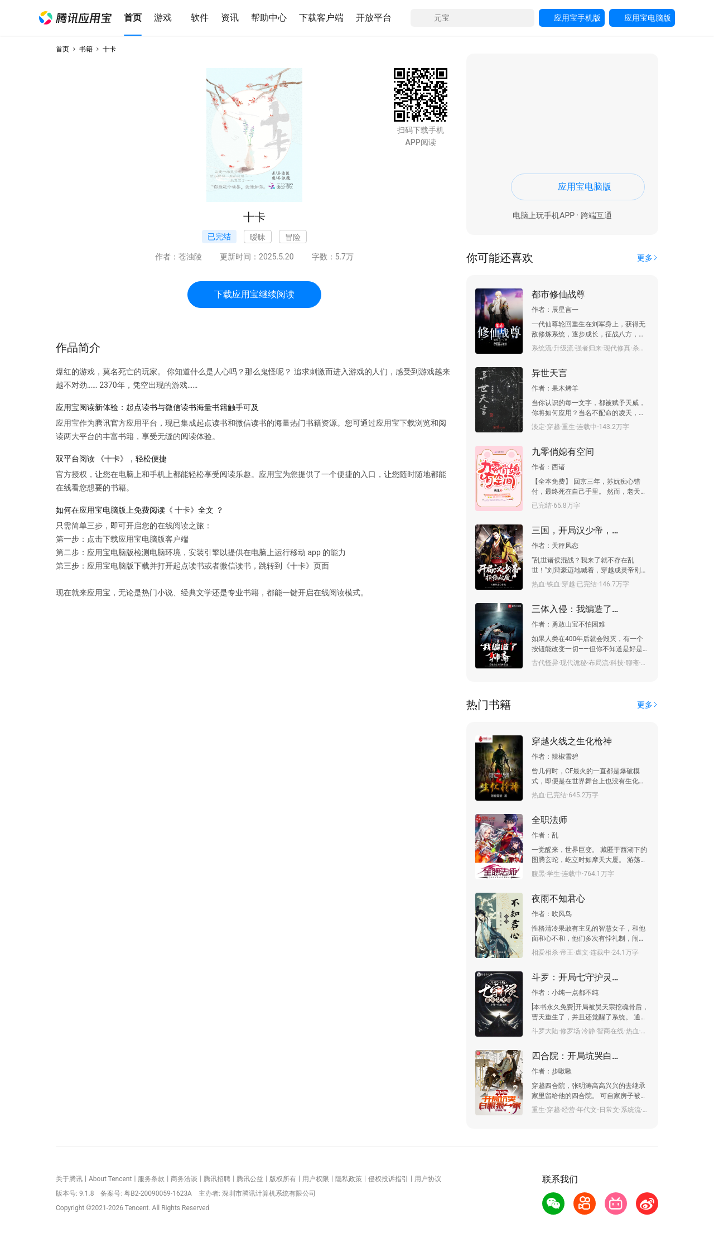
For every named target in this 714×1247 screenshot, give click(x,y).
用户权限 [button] (315, 1179)
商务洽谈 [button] (184, 1179)
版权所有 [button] (282, 1179)
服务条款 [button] (151, 1179)
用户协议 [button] (427, 1179)
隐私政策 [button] (348, 1179)
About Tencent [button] (110, 1179)
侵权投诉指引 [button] (388, 1179)
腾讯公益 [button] (250, 1179)
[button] (75, 18)
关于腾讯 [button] (69, 1179)
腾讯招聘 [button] (217, 1179)
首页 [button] (62, 49)
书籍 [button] (86, 49)
